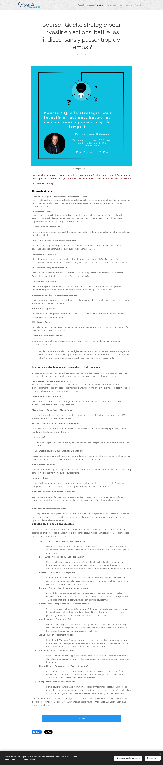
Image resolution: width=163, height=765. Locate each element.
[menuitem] (69, 5)
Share (36, 732)
